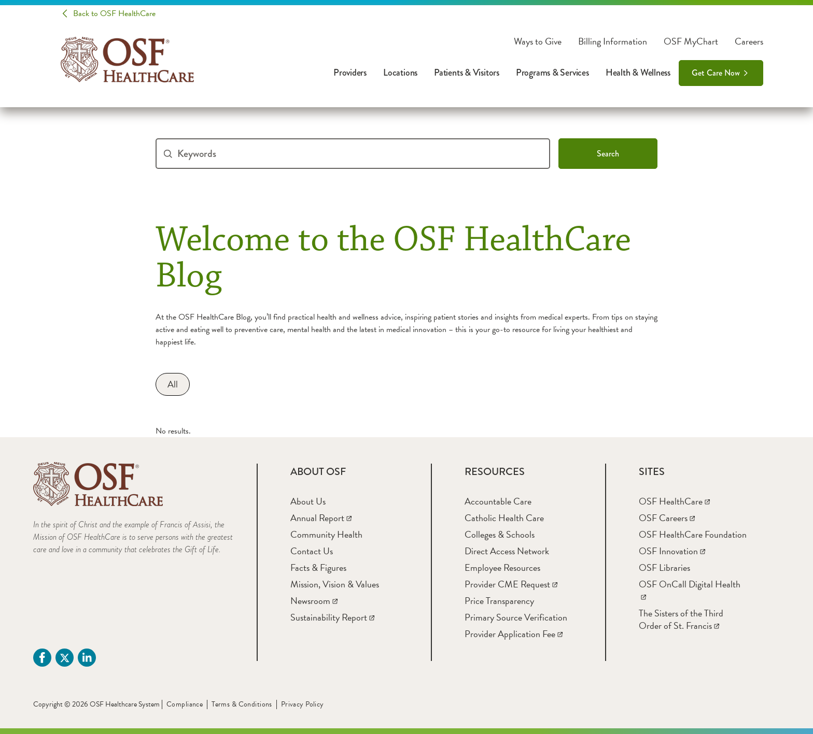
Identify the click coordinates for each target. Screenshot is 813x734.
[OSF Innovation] (672, 551)
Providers (350, 72)
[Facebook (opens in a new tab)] (42, 658)
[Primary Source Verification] (516, 617)
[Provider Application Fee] (514, 634)
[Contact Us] (311, 551)
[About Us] (308, 501)
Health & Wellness (638, 72)
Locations (400, 72)
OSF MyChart (691, 41)
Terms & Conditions (242, 704)
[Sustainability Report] (332, 617)
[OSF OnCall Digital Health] (689, 590)
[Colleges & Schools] (500, 534)
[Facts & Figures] (318, 567)
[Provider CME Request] (511, 584)
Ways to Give (538, 41)
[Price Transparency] (499, 601)
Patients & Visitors (466, 72)
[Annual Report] (321, 518)
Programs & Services (552, 72)
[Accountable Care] (498, 501)
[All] (173, 384)
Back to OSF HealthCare (114, 13)
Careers (749, 41)
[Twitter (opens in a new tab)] (64, 658)
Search (608, 154)
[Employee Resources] (502, 567)
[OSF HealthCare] (674, 501)
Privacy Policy (302, 704)
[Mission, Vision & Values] (334, 584)
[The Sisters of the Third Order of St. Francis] (681, 619)
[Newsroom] (314, 601)
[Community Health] (326, 534)
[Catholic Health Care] (504, 518)
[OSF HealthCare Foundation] (693, 534)
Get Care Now (716, 73)
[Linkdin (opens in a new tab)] (87, 658)
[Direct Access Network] (507, 551)
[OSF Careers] (667, 518)
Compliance (184, 704)
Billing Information (612, 41)
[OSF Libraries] (664, 567)
